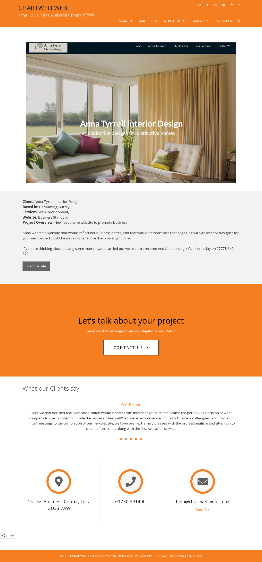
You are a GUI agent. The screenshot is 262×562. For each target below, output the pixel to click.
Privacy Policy (176, 556)
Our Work (200, 21)
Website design (175, 21)
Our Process (148, 21)
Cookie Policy (194, 556)
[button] (131, 347)
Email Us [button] (202, 509)
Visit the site (36, 266)
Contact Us (223, 21)
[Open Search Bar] (239, 21)
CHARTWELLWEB (42, 7)
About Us (126, 21)
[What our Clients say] (131, 419)
